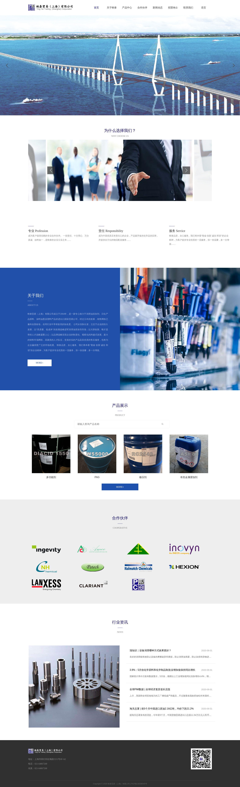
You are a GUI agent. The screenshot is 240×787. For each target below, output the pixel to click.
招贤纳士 (173, 7)
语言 (203, 7)
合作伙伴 (142, 7)
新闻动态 (158, 7)
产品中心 (127, 7)
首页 (96, 7)
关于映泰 (112, 7)
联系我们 (188, 7)
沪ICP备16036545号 (138, 784)
